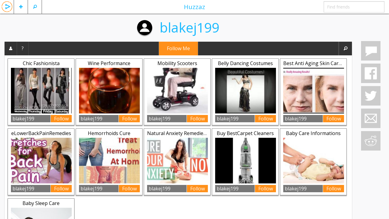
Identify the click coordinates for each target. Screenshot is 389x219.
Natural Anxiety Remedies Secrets (185, 133)
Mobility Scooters (177, 63)
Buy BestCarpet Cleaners (245, 133)
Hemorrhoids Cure (109, 133)
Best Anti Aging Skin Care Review (320, 63)
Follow (61, 118)
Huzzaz (194, 6)
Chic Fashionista (41, 63)
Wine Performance (109, 63)
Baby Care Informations (313, 133)
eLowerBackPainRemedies (41, 133)
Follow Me (178, 48)
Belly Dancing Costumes (245, 63)
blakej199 (189, 27)
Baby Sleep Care (41, 203)
